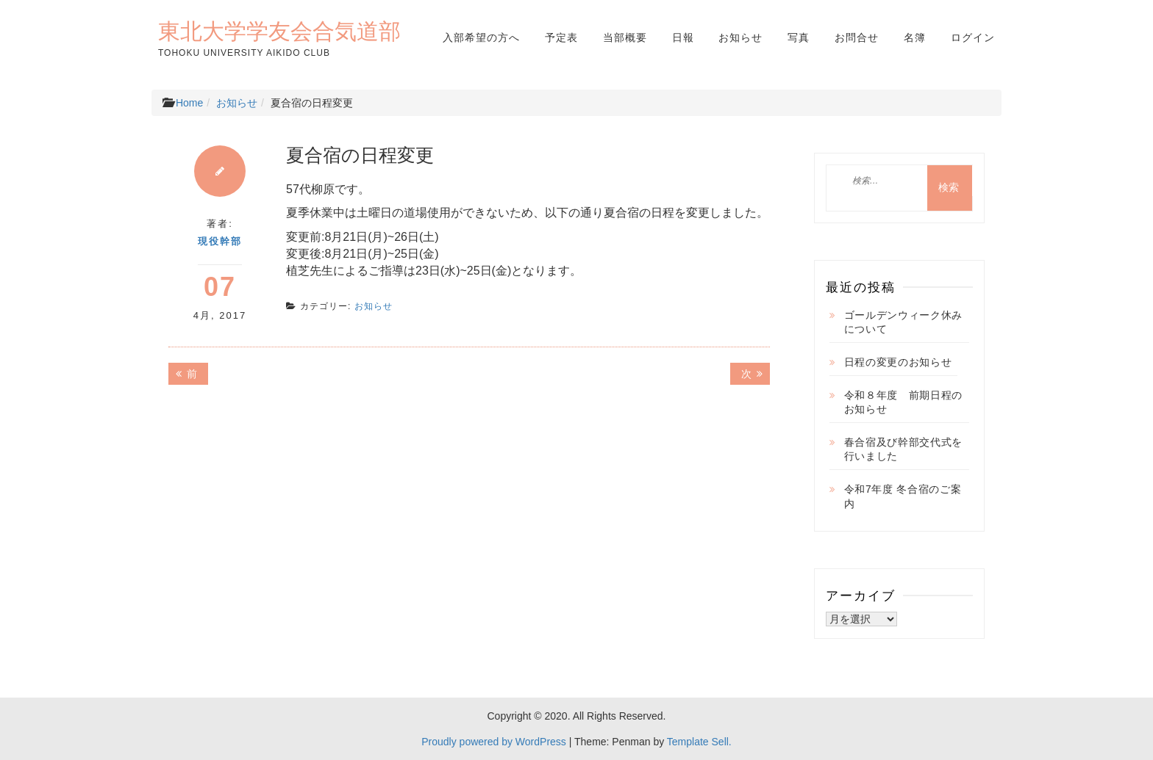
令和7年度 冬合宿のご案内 (903, 496)
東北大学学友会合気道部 (279, 31)
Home (189, 103)
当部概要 (625, 37)
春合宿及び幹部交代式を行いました (903, 449)
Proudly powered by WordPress (493, 742)
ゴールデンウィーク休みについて (903, 322)
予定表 (561, 37)
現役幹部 (220, 241)
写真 (799, 37)
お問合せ (857, 37)
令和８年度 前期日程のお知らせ (903, 402)
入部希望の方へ (481, 37)
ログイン (973, 37)
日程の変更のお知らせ (898, 362)
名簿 (915, 37)
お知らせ (740, 37)
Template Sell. (699, 742)
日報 (683, 37)
